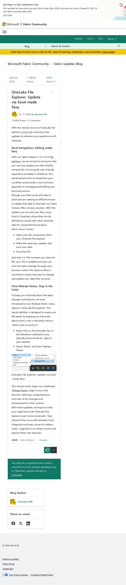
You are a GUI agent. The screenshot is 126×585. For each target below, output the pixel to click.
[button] (52, 92)
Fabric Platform (27, 440)
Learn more (109, 51)
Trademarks (7, 568)
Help (100, 38)
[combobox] (85, 46)
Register (78, 38)
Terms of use (8, 563)
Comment (17, 474)
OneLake (43, 440)
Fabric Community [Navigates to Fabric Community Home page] (35, 24)
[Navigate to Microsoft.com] (10, 24)
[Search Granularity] (35, 46)
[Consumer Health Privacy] (41, 575)
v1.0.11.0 (27, 132)
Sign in (90, 38)
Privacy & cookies (10, 559)
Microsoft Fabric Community (28, 63)
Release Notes (20, 390)
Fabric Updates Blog (68, 63)
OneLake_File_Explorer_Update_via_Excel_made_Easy (34, 376)
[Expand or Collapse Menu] (4, 32)
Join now (7, 14)
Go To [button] (111, 38)
